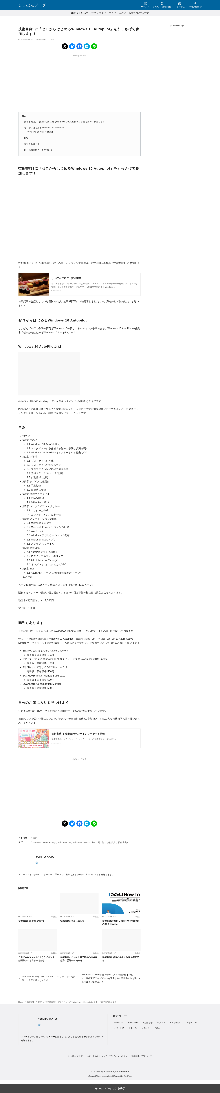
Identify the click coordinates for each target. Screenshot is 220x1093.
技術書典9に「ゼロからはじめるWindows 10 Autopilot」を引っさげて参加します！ (65, 121)
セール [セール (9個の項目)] (134, 1028)
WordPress (128, 1076)
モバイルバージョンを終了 (110, 1088)
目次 (26, 138)
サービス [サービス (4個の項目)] (120, 1028)
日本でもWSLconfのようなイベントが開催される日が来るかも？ (36, 959)
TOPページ (146, 1056)
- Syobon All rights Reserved (114, 1071)
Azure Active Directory (44, 842)
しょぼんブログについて (79, 1056)
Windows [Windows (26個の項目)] (133, 1022)
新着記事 (31, 1002)
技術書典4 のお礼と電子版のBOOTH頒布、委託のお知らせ (78, 959)
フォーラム (179, 5)
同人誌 (101, 842)
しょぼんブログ (32, 5)
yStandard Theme (94, 1076)
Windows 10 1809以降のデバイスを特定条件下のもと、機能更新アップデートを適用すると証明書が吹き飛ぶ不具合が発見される (109, 978)
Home (21, 1002)
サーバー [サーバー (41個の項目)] (193, 1022)
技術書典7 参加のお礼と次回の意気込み (120, 959)
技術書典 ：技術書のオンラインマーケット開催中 (79, 733)
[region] (79, 81)
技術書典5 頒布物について (31, 921)
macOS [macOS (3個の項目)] (119, 1022)
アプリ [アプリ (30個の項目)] (162, 1022)
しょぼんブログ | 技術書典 (66, 278)
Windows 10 (64, 842)
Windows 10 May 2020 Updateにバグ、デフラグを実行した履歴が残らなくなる (48, 978)
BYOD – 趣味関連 (162, 5)
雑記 (52, 39)
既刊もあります (32, 144)
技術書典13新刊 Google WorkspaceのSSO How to (120, 922)
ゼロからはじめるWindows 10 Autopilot (44, 127)
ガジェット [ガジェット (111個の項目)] (177, 1022)
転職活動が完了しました (72, 921)
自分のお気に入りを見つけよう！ (40, 150)
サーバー (145, 5)
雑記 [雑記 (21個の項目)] (158, 1028)
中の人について (100, 1056)
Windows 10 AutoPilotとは (40, 132)
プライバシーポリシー (119, 1056)
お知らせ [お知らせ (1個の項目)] (148, 1022)
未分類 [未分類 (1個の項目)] (147, 1028)
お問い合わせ (195, 5)
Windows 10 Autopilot (84, 842)
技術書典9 (123, 842)
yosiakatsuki (109, 1076)
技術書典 (111, 842)
